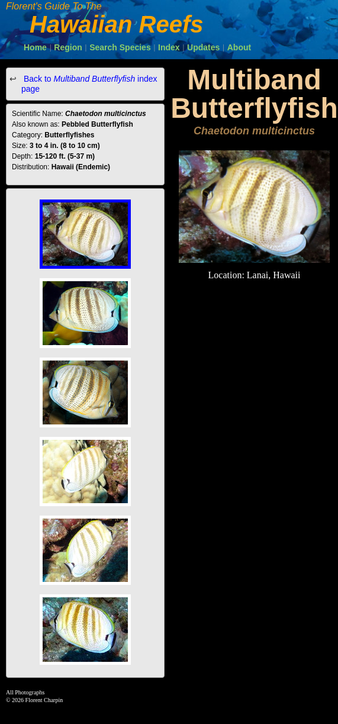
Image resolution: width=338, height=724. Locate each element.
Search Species (120, 47)
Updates (203, 47)
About (239, 47)
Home (35, 47)
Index (169, 47)
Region (68, 47)
